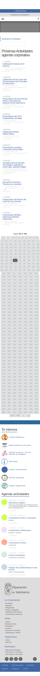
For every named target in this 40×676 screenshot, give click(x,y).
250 (25, 341)
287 (36, 357)
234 (14, 335)
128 (9, 286)
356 (30, 390)
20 (11, 244)
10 (6, 241)
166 (25, 302)
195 (30, 315)
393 (3, 409)
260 (3, 347)
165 (20, 302)
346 (14, 386)
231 (36, 331)
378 (36, 399)
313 (25, 370)
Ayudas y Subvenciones (18, 470)
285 (25, 357)
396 (20, 409)
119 (36, 280)
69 (29, 260)
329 (36, 377)
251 (30, 341)
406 (36, 412)
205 (9, 322)
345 (9, 386)
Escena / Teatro (14, 533)
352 (9, 390)
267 (3, 351)
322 (36, 373)
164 (14, 302)
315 (36, 370)
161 (36, 299)
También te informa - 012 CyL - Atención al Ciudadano (20, 453)
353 (14, 390)
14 (24, 241)
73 (7, 263)
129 (14, 286)
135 (9, 289)
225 (3, 331)
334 (25, 380)
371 (36, 396)
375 (20, 399)
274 (3, 354)
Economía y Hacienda (12, 630)
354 (20, 390)
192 (14, 315)
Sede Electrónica (20, 11)
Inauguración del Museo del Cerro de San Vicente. (14, 200)
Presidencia (9, 626)
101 (14, 273)
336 (36, 380)
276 (14, 354)
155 (3, 299)
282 (9, 357)
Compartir (2, 422)
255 (14, 344)
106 (3, 276)
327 (25, 377)
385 (36, 402)
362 (25, 393)
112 (36, 276)
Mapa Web (5, 669)
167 (30, 302)
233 (9, 335)
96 (29, 270)
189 (36, 312)
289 (9, 360)
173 (25, 305)
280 (36, 354)
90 (2, 270)
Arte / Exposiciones (16, 572)
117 (25, 280)
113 (3, 280)
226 (9, 331)
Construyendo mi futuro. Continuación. (22, 518)
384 (30, 402)
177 (9, 309)
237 (30, 335)
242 (20, 338)
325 (14, 377)
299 (25, 364)
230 (30, 331)
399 (36, 409)
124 (25, 283)
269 (14, 351)
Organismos (11, 637)
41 (24, 250)
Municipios (10, 646)
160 (30, 299)
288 (3, 360)
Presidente (9, 603)
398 (30, 409)
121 (9, 283)
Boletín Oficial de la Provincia (20, 445)
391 (30, 406)
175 (36, 305)
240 (9, 338)
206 (14, 322)
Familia (11, 520)
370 (30, 396)
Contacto (25, 669)
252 (36, 341)
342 (30, 383)
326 (20, 377)
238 (36, 335)
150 (14, 296)
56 (11, 257)
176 (3, 309)
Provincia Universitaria (16, 555)
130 (20, 286)
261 (9, 347)
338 (9, 383)
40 (20, 250)
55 (7, 257)
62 (38, 257)
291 (20, 360)
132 (30, 286)
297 (14, 364)
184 (9, 312)
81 (2, 267)
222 (25, 328)
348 (25, 386)
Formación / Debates (16, 557)
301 (36, 364)
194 (25, 315)
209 (30, 322)
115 (14, 280)
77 (24, 263)
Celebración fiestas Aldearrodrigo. (11, 133)
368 (20, 396)
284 (20, 357)
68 (24, 260)
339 (14, 383)
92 (11, 270)
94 (20, 270)
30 (15, 247)
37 (7, 250)
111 (30, 276)
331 (9, 380)
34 (33, 247)
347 (20, 386)
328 (30, 377)
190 (3, 315)
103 (24, 273)
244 (30, 338)
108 (14, 276)
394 (9, 409)
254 (9, 344)
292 (25, 360)
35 (38, 247)
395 (14, 409)
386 (3, 406)
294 (36, 360)
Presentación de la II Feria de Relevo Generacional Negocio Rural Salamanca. (15, 101)
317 (9, 373)
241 (14, 338)
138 (25, 289)
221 (20, 328)
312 (20, 370)
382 (20, 402)
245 (36, 338)
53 (38, 254)
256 (20, 344)
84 (15, 267)
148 (3, 296)
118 (30, 280)
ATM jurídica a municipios (14, 654)
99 (4, 273)
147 (36, 293)
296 (9, 364)
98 (38, 270)
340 (20, 383)
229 (25, 331)
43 (33, 250)
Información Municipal (12, 650)
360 (14, 393)
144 (20, 293)
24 (29, 244)
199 (14, 318)
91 (7, 270)
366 (9, 396)
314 (30, 370)
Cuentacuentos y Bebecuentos (19, 530)
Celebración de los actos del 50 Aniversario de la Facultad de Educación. (15, 81)
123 (20, 283)
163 (9, 302)
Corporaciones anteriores (13, 614)
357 (36, 390)
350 (36, 386)
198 (9, 318)
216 (30, 325)
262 (14, 347)
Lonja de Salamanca (16, 437)
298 (20, 364)
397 (25, 409)
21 (15, 244)
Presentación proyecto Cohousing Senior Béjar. (13, 148)
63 (2, 260)
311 (14, 370)
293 (30, 360)
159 (25, 299)
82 (7, 267)
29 (11, 247)
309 (3, 370)
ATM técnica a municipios (14, 652)
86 (24, 267)
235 (20, 335)
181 (30, 309)
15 (28, 241)
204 (3, 322)
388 (14, 406)
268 (9, 351)
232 (3, 335)
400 (3, 412)
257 (25, 344)
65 (11, 260)
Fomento (8, 628)
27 (2, 247)
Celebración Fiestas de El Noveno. (13, 65)
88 (33, 267)
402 (14, 412)
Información (13, 461)
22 (20, 244)
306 (25, 367)
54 (2, 257)
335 (30, 380)
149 (9, 296)
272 (30, 351)
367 (14, 396)
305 (20, 367)
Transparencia (15, 669)
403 (20, 412)
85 (20, 267)
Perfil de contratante (16, 478)
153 (30, 296)
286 (30, 357)
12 (15, 241)
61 (33, 257)
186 (20, 312)
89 (38, 267)
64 (7, 260)
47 (11, 254)
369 (25, 396)
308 (36, 367)
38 (11, 250)
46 (7, 254)
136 (14, 289)
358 (3, 393)
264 (25, 347)
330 (3, 380)
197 (3, 318)
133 (36, 286)
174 (30, 305)
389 (20, 406)
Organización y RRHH (12, 632)
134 (3, 289)
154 (36, 296)
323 (3, 377)
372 (3, 399)
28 (7, 247)
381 (14, 402)
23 (24, 244)
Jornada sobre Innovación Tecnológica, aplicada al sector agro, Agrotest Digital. (14, 165)
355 (25, 390)
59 (24, 257)
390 (25, 406)
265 (30, 347)
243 (25, 338)
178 (14, 309)
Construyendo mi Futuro (17, 543)
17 (37, 241)
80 (38, 263)
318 (14, 373)
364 (36, 393)
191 (9, 315)
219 (9, 328)
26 (38, 244)
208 (25, 322)
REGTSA (8, 642)
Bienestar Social (10, 624)
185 (14, 312)
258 (30, 344)
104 (30, 273)
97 (33, 270)
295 (3, 364)
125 (30, 283)
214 (20, 325)
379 (3, 402)
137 (20, 289)
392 (36, 406)
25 (33, 244)
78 (29, 263)
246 (3, 341)
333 (20, 380)
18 (2, 244)
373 (9, 399)
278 (25, 354)
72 (2, 263)
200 (20, 318)
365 (3, 396)
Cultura (7, 622)
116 (20, 280)
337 (3, 383)
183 (3, 312)
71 (38, 260)
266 (36, 347)
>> (28, 416)
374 (14, 399)
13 (19, 241)
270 (20, 351)
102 (19, 273)
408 (17, 415)
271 (25, 351)
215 (25, 325)
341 (25, 383)
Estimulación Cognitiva (16, 503)
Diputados (8, 605)
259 (36, 344)
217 (36, 325)
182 (36, 309)
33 (29, 247)
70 (33, 260)
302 (3, 367)
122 (14, 283)
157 (14, 299)
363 (30, 393)
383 (25, 402)
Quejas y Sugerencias (17, 486)
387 (9, 406)
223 (30, 328)
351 (3, 390)
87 (29, 267)
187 (25, 312)
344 (3, 386)
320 (25, 373)
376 (25, 399)
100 (8, 273)
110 (25, 276)
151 (20, 296)
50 (24, 254)
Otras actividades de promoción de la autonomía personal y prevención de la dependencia (23, 506)
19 (7, 244)
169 (3, 305)
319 (20, 373)
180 (25, 309)
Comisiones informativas (13, 612)
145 (25, 293)
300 (30, 364)
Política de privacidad (17, 665)
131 (25, 286)
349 (30, 386)
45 (2, 254)
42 (29, 250)
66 (15, 260)
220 (14, 328)
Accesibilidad (30, 665)
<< (3, 238)
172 (20, 305)
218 (3, 328)
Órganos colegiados (12, 610)
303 (9, 367)
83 (11, 267)
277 (20, 354)
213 (14, 325)
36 (2, 250)
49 (20, 254)
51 (29, 254)
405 (30, 412)
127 (3, 286)
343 (36, 383)
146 (30, 293)
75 (15, 263)
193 (20, 315)
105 (35, 273)
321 (30, 373)
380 (9, 402)
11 (11, 241)
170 (9, 305)
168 (36, 302)
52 (33, 254)
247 (9, 341)
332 (14, 380)
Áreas (7, 618)
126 (36, 283)
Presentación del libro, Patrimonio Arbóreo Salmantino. (12, 217)
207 (20, 322)
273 (36, 351)
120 (3, 283)
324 (9, 377)
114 (9, 280)
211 (3, 325)
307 (30, 367)
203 (36, 318)
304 (14, 367)
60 (29, 257)
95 (24, 270)
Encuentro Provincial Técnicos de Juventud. (12, 183)
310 (9, 370)
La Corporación (12, 600)
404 (25, 412)
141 (3, 293)
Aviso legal (5, 665)
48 (15, 254)
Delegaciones (10, 607)
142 (9, 293)
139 (30, 289)
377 (30, 399)
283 (14, 357)
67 (20, 260)
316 (3, 373)
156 (9, 299)
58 (20, 257)
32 (24, 247)
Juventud (12, 545)
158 (20, 299)
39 (15, 250)
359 (9, 393)
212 (9, 325)
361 (20, 393)
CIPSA (7, 640)
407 (12, 415)
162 (3, 302)
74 (11, 263)
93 (15, 270)
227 (14, 331)
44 (38, 250)
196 (36, 315)
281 (3, 357)
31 (20, 247)
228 (20, 331)
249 (20, 341)
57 (15, 257)
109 (20, 276)
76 (20, 263)
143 (14, 293)
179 (20, 309)
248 (14, 341)
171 (14, 305)
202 (30, 318)
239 (3, 338)
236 (25, 335)
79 (33, 263)
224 (36, 328)
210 (36, 322)
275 (9, 354)
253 (3, 344)
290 (14, 360)
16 (33, 241)
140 (36, 289)
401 (9, 412)
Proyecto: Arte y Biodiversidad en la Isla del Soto (22, 569)
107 (9, 276)
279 (30, 354)
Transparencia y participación (19, 15)
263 (20, 347)
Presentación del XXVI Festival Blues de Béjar (12, 117)
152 (25, 296)
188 (30, 312)
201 (25, 318)
